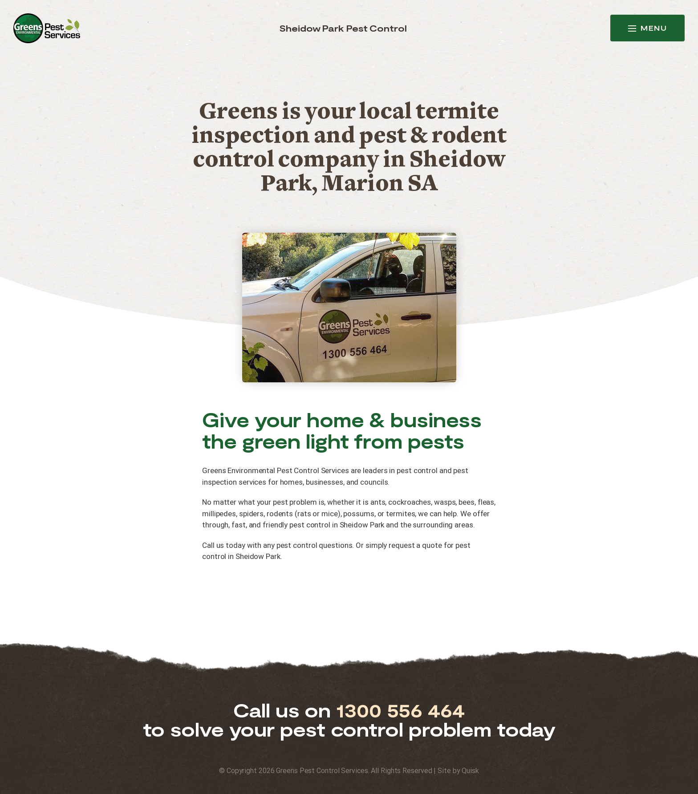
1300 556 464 (400, 710)
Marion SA (379, 185)
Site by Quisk (458, 770)
